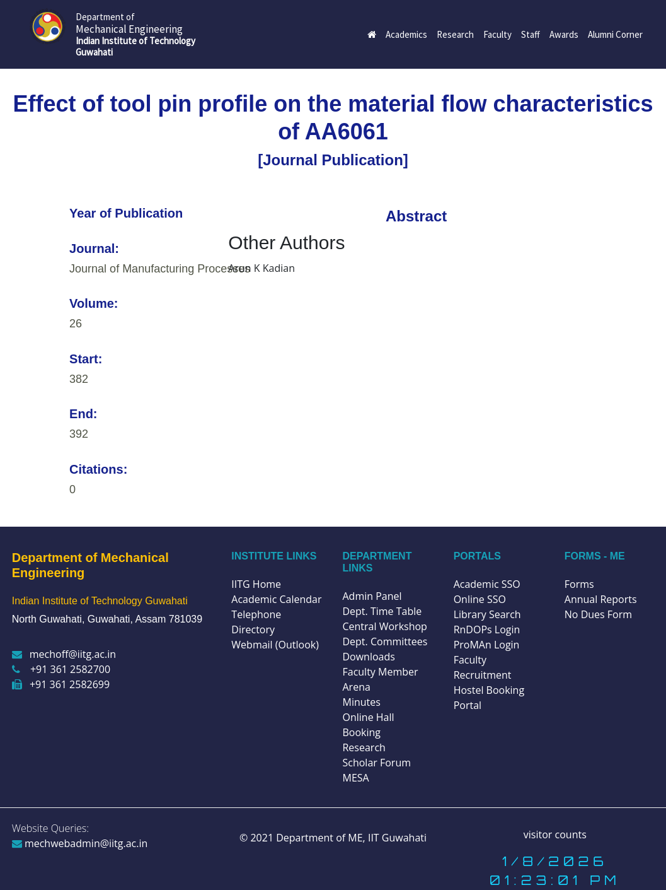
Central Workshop (384, 626)
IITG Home (256, 584)
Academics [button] (406, 34)
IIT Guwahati (396, 838)
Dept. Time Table (382, 611)
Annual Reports (601, 599)
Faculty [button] (497, 34)
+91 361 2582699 (61, 684)
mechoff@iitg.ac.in (64, 654)
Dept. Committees (384, 641)
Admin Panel (371, 596)
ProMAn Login (487, 645)
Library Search (487, 614)
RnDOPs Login (487, 629)
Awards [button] (563, 34)
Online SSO (480, 599)
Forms (579, 584)
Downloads (368, 657)
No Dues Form (598, 614)
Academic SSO (487, 584)
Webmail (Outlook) (275, 645)
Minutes (361, 702)
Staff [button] (530, 34)
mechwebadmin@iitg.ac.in (80, 843)
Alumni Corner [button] (615, 34)
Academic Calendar (276, 599)
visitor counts (555, 834)
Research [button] (455, 34)
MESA (355, 778)
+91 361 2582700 (61, 669)
